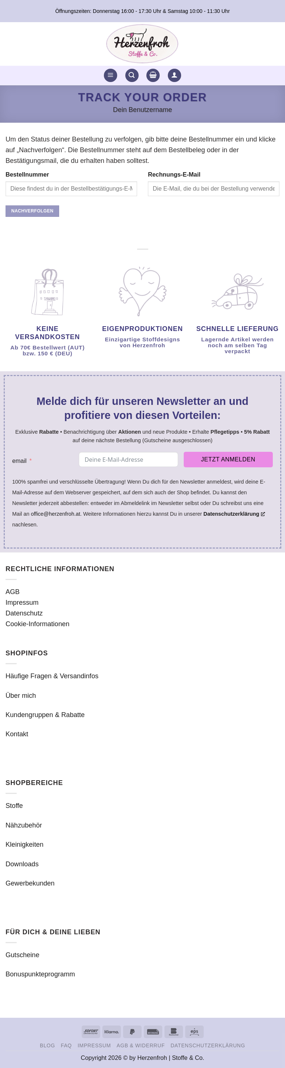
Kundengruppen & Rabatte (45, 715)
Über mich (21, 695)
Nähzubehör (24, 825)
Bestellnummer (27, 174)
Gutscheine (22, 955)
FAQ (66, 1045)
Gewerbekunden (30, 883)
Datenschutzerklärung (207, 1045)
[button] (110, 75)
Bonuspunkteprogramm (40, 974)
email (19, 460)
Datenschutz (24, 613)
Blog (47, 1045)
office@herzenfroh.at (55, 514)
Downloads (22, 864)
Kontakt (17, 734)
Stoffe (14, 805)
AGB (13, 592)
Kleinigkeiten (25, 844)
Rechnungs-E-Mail (174, 174)
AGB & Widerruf (141, 1045)
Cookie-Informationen (37, 624)
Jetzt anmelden (228, 459)
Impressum (22, 602)
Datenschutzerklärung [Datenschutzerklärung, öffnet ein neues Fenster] (234, 514)
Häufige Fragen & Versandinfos (52, 676)
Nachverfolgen (32, 211)
